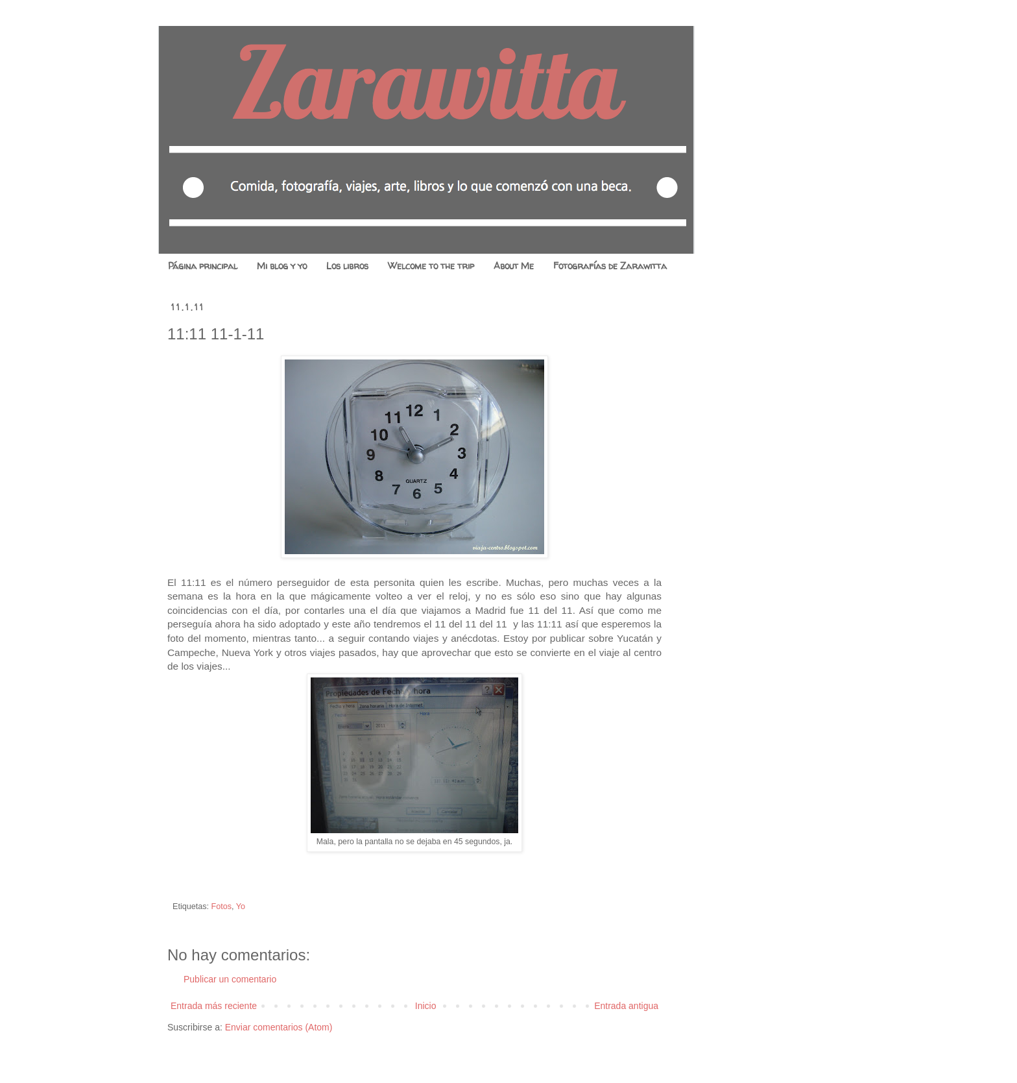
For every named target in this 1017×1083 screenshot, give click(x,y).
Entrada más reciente (214, 1006)
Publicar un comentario (230, 979)
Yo (240, 906)
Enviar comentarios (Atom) (279, 1027)
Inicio (426, 1006)
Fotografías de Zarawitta (610, 266)
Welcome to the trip (431, 266)
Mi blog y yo (282, 266)
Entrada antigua (626, 1006)
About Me (514, 266)
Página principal (202, 266)
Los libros (347, 266)
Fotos (221, 906)
